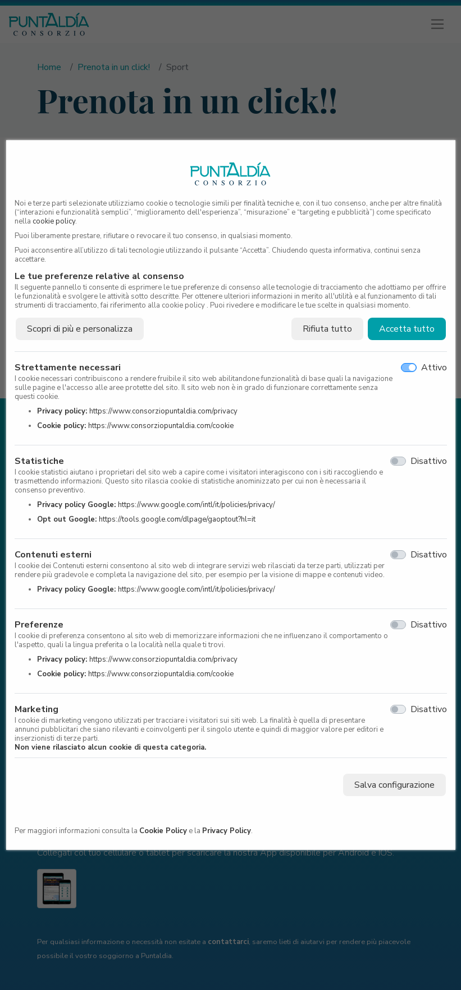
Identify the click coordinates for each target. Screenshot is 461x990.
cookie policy (54, 221)
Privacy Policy (226, 831)
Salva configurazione (394, 785)
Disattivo (428, 461)
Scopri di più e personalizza (80, 329)
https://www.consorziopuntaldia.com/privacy (163, 411)
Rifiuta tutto (327, 329)
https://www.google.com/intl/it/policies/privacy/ (196, 505)
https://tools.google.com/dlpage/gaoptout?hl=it (177, 519)
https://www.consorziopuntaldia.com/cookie (161, 426)
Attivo (434, 367)
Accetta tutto (407, 329)
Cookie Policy (163, 831)
